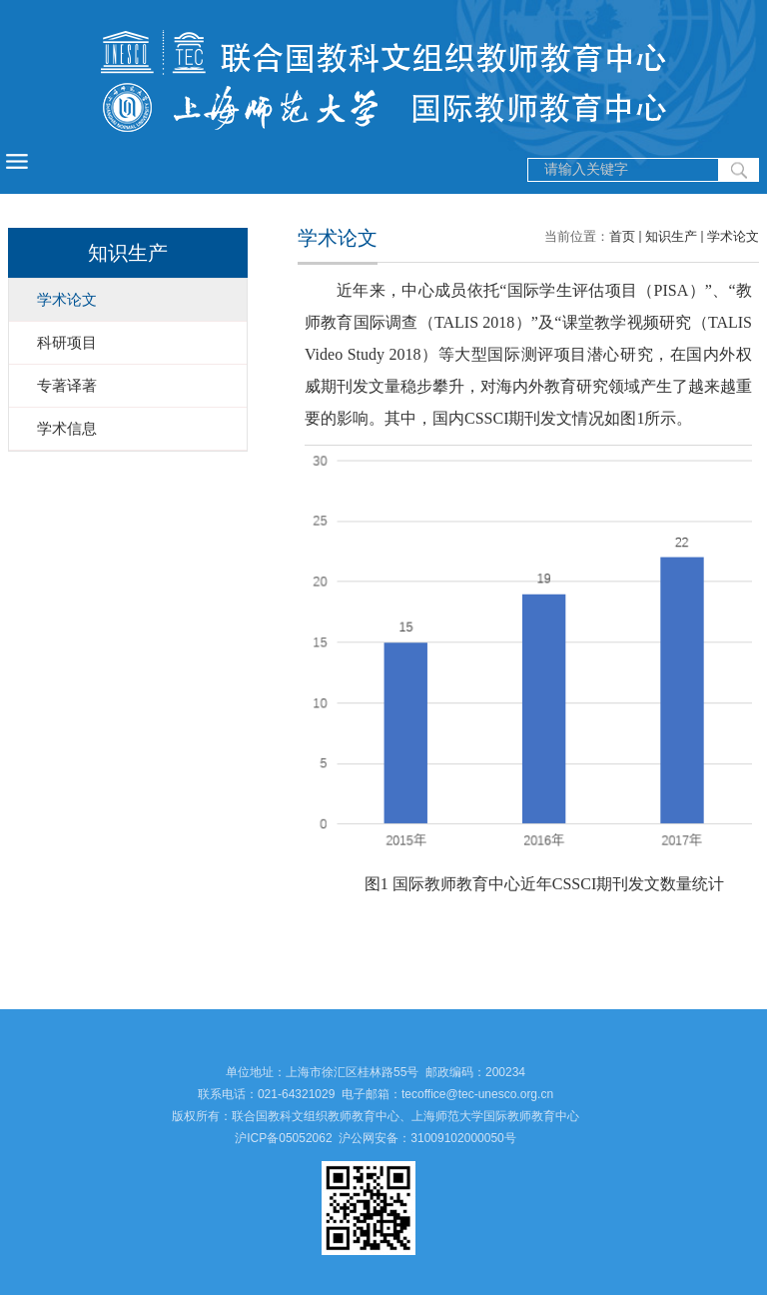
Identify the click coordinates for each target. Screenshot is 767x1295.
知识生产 (671, 236)
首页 (622, 236)
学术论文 (733, 236)
